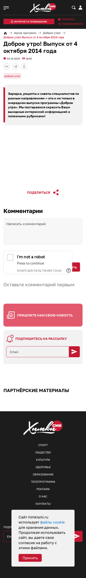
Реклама (43, 489)
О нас (43, 496)
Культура (43, 459)
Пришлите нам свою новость (45, 315)
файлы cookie (52, 522)
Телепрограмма (43, 481)
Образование (43, 474)
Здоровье (43, 467)
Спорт (43, 445)
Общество (43, 452)
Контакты (43, 503)
